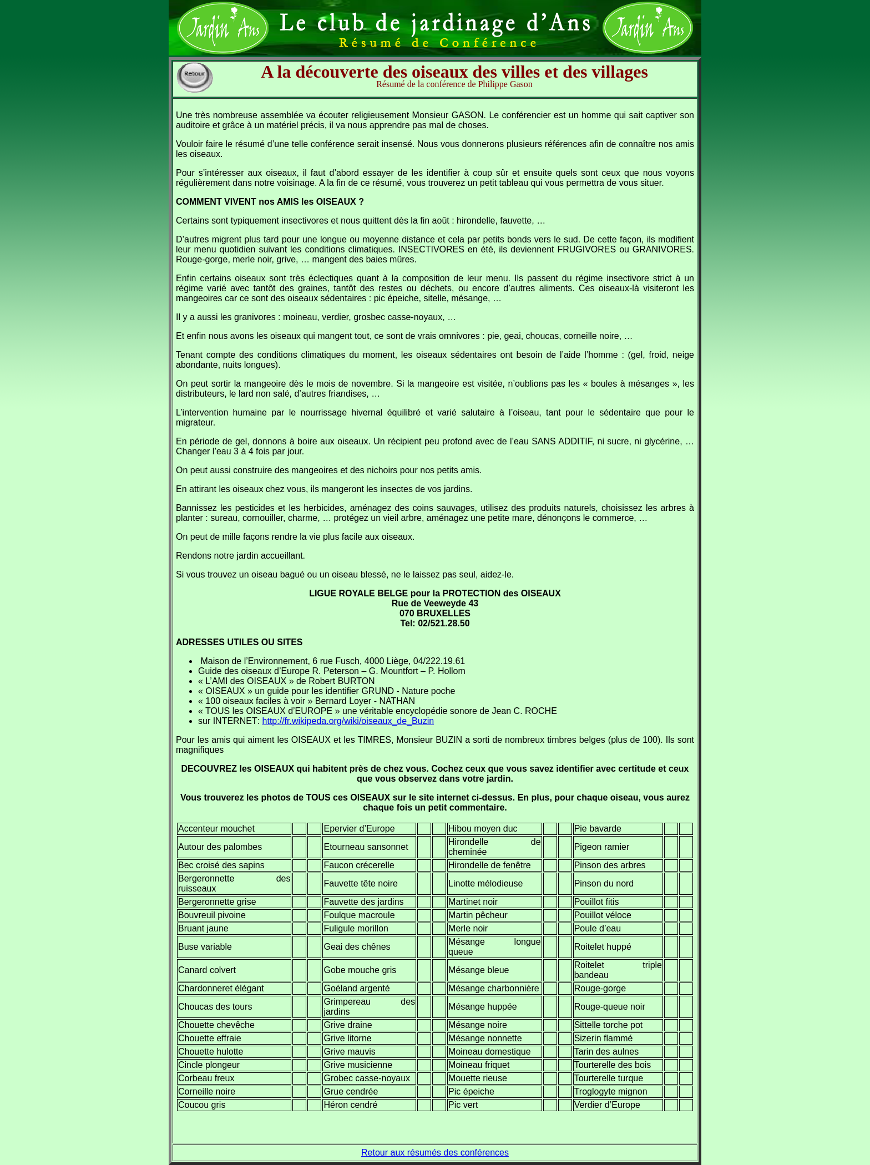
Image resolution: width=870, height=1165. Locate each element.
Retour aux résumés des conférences (435, 1152)
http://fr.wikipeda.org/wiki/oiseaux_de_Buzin (348, 721)
